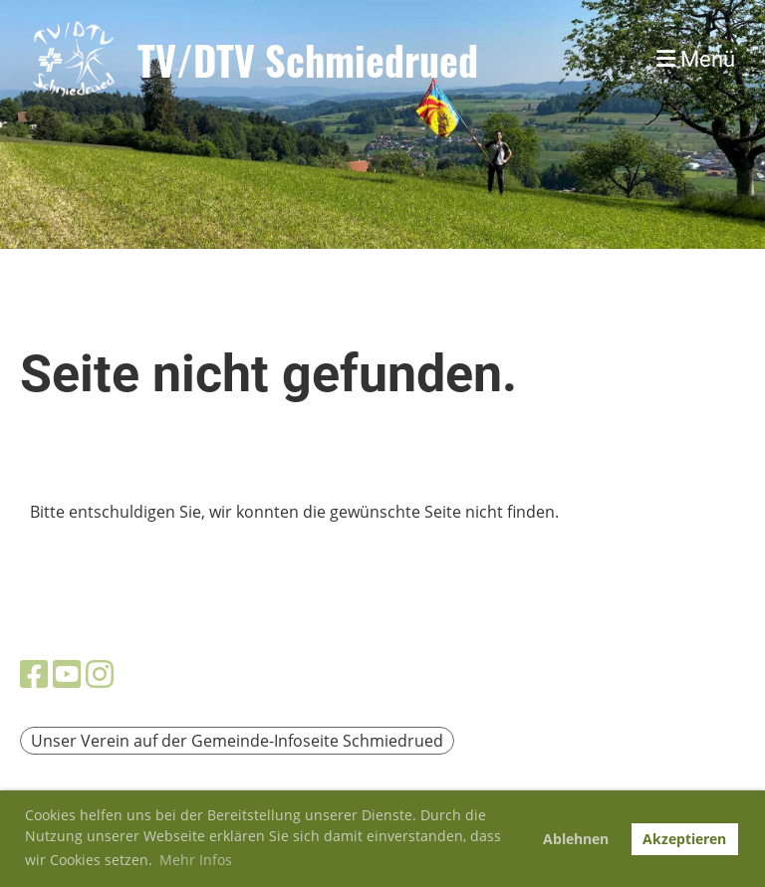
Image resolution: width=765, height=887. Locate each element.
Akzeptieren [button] (684, 838)
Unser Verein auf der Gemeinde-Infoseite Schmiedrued (237, 741)
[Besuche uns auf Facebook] (34, 673)
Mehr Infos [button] (195, 859)
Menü (695, 59)
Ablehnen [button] (576, 838)
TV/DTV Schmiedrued (307, 60)
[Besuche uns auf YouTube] (67, 673)
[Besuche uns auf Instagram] (100, 673)
